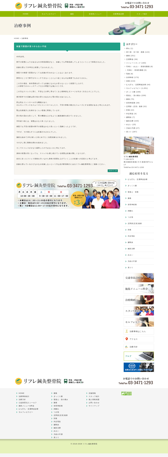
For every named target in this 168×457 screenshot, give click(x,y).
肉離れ (130, 211)
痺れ (128, 48)
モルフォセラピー (133, 88)
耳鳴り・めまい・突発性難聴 (138, 66)
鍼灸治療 (129, 121)
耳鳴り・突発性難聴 (135, 70)
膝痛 (128, 99)
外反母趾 (129, 114)
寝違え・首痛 (133, 192)
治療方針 (134, 347)
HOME (16, 38)
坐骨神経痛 (130, 103)
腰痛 (128, 56)
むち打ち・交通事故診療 (136, 85)
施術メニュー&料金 (26, 406)
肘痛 (128, 110)
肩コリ (129, 132)
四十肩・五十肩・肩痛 (135, 52)
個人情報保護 (94, 400)
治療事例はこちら (138, 331)
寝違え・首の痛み (133, 95)
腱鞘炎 (129, 117)
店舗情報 (92, 393)
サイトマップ (94, 406)
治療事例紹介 (24, 396)
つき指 (130, 217)
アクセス (134, 339)
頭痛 (128, 81)
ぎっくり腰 (130, 92)
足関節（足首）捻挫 (134, 106)
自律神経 (129, 77)
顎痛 (128, 74)
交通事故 (129, 59)
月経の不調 (130, 128)
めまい (129, 124)
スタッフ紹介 (94, 396)
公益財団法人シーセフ (28, 403)
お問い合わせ (94, 403)
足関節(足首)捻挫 (135, 223)
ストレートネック (133, 63)
